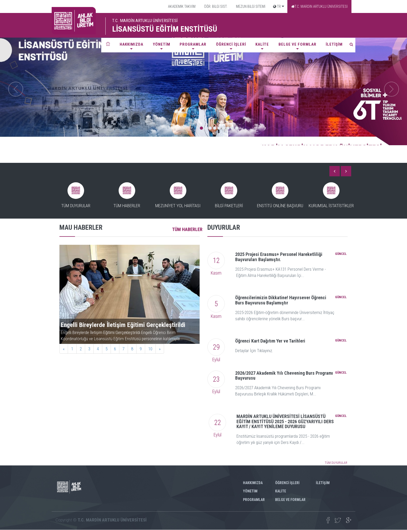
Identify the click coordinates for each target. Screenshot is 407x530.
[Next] (159, 349)
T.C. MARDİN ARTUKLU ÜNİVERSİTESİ (319, 6)
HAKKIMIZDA (131, 44)
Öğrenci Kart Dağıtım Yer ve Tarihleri (270, 341)
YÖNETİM (161, 44)
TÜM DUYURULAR (336, 463)
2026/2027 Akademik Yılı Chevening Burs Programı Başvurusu (284, 375)
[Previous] (63, 349)
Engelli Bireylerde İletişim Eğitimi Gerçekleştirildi (123, 325)
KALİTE (262, 44)
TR (277, 6)
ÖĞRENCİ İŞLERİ (231, 44)
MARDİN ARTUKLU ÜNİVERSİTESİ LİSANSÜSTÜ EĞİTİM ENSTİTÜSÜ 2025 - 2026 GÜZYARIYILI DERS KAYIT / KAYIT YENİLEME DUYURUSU (285, 421)
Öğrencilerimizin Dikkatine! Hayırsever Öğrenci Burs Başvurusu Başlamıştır (280, 300)
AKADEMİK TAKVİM (181, 6)
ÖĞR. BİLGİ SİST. (215, 6)
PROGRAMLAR (193, 44)
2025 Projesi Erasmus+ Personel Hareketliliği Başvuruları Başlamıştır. (278, 257)
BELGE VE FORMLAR (297, 44)
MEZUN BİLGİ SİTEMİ (250, 6)
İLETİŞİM (334, 44)
